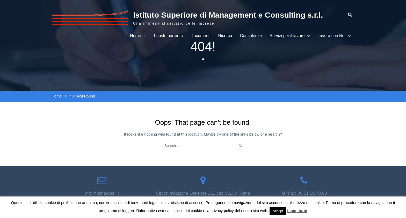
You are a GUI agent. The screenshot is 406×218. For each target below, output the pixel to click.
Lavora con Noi (331, 35)
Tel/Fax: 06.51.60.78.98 (304, 193)
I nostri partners (168, 35)
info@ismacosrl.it (102, 193)
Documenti (200, 35)
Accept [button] (278, 211)
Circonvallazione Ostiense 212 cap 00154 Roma (203, 193)
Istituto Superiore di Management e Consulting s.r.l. (228, 15)
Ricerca (225, 35)
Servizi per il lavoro (287, 35)
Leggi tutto (297, 210)
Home (135, 35)
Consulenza (251, 35)
